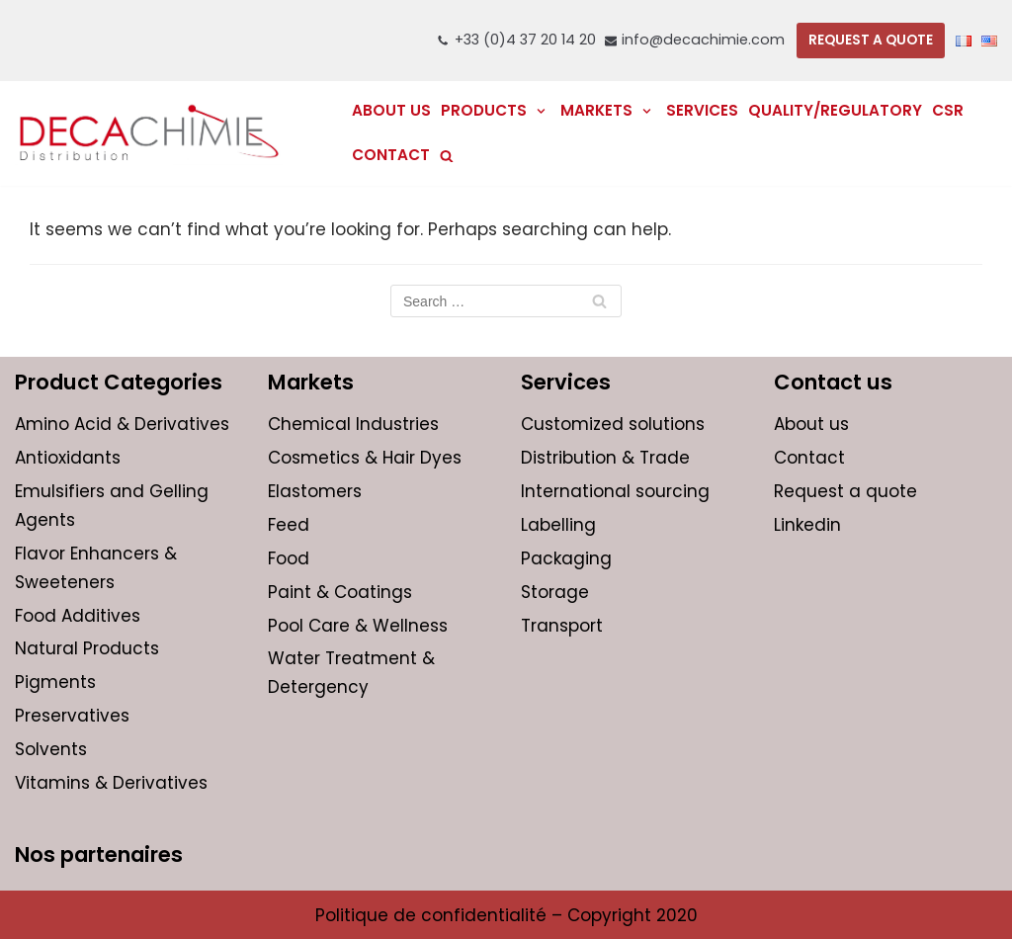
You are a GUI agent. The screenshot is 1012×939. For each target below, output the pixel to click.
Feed (288, 525)
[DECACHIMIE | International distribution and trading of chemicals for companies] (149, 133)
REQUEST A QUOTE (870, 40)
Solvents (51, 749)
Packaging (566, 558)
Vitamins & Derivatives (111, 783)
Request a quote (845, 491)
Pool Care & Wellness (358, 626)
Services (702, 110)
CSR (948, 110)
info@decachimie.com (703, 39)
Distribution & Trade (605, 458)
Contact (391, 154)
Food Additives (77, 616)
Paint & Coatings (340, 592)
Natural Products (87, 648)
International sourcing (615, 491)
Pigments (55, 682)
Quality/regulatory (835, 110)
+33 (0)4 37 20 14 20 (525, 39)
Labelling (558, 525)
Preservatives (72, 715)
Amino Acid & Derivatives (122, 424)
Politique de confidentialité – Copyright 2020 (506, 915)
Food (288, 558)
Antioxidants (68, 458)
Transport (562, 626)
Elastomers (315, 491)
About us (391, 110)
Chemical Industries (353, 424)
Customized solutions (613, 424)
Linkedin (807, 525)
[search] (447, 155)
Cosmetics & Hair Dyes (365, 458)
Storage (555, 592)
